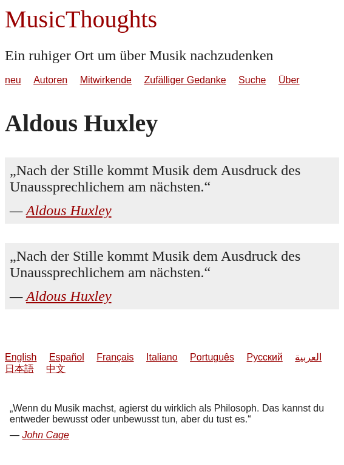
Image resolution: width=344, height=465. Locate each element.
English (20, 357)
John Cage (45, 435)
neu (13, 80)
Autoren (50, 80)
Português (212, 357)
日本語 (19, 368)
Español (66, 357)
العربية (308, 357)
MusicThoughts (81, 19)
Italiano (162, 357)
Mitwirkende (106, 80)
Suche (252, 80)
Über (289, 80)
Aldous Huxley (69, 210)
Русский (264, 357)
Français (114, 357)
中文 (56, 368)
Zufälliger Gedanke (185, 80)
